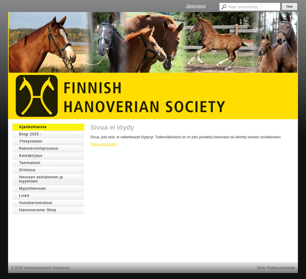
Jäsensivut (196, 6)
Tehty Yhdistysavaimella (276, 268)
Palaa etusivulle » (104, 144)
